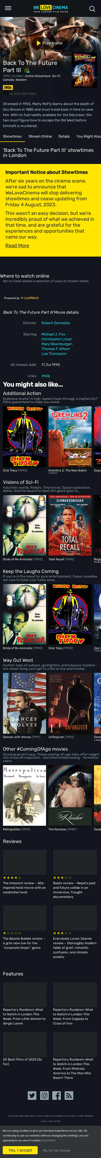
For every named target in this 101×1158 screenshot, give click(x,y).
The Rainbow (57, 829)
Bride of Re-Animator (18, 559)
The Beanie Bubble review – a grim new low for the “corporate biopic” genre (24, 943)
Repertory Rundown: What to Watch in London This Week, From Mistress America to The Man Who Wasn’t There (73, 1069)
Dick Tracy (10, 470)
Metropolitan (12, 829)
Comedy (8, 80)
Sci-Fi (56, 76)
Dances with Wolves (17, 737)
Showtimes (12, 136)
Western (21, 80)
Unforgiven (56, 737)
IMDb (45, 376)
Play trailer (48, 43)
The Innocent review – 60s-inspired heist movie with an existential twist (24, 887)
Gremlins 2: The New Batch (67, 470)
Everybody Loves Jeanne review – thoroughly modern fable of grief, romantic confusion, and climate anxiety (74, 948)
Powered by (21, 298)
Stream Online (40, 136)
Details (64, 136)
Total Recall (56, 559)
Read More (49, 1140)
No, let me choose (56, 1150)
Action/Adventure (37, 76)
